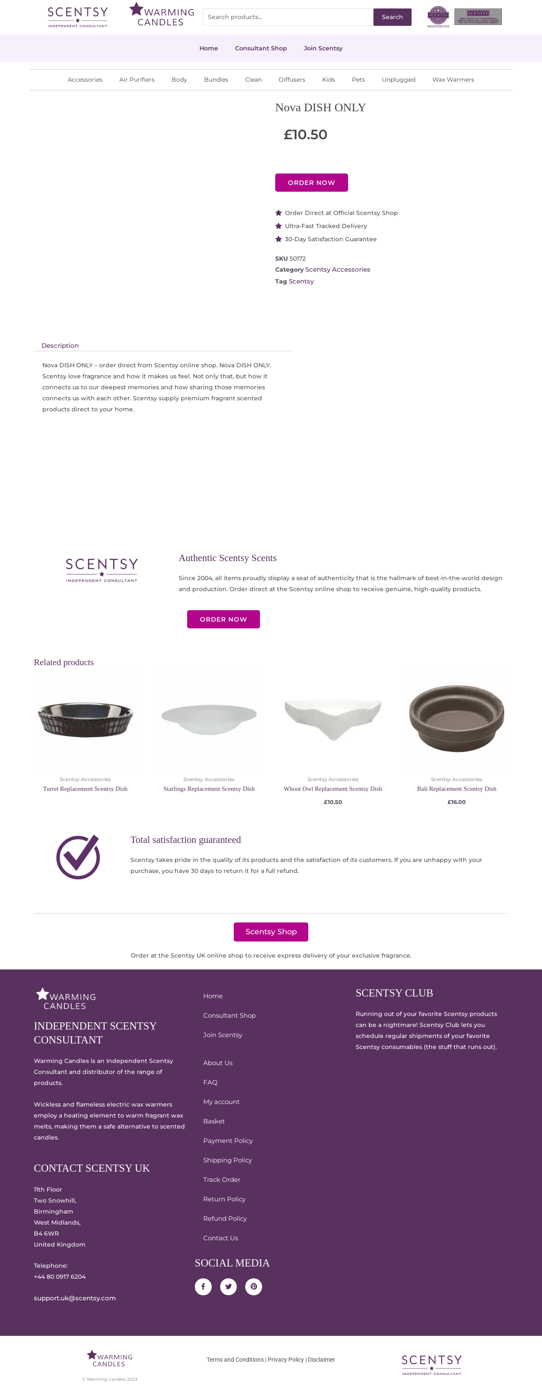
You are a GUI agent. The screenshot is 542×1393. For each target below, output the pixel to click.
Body (179, 79)
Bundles (216, 79)
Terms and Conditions (235, 1358)
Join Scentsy (323, 48)
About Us (217, 1062)
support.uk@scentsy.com (72, 1298)
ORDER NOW (311, 183)
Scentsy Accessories (336, 269)
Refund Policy (223, 1218)
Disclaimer (321, 1358)
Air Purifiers (137, 79)
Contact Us (219, 1238)
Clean (253, 79)
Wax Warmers (453, 79)
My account (220, 1101)
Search (392, 17)
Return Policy (223, 1199)
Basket (213, 1121)
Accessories (85, 79)
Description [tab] (59, 346)
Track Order (220, 1179)
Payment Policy (226, 1140)
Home (208, 48)
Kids (328, 79)
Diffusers (292, 79)
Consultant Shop (261, 48)
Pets (358, 79)
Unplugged (398, 79)
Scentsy (301, 280)
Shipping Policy (226, 1160)
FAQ (209, 1082)
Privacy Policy (286, 1358)
